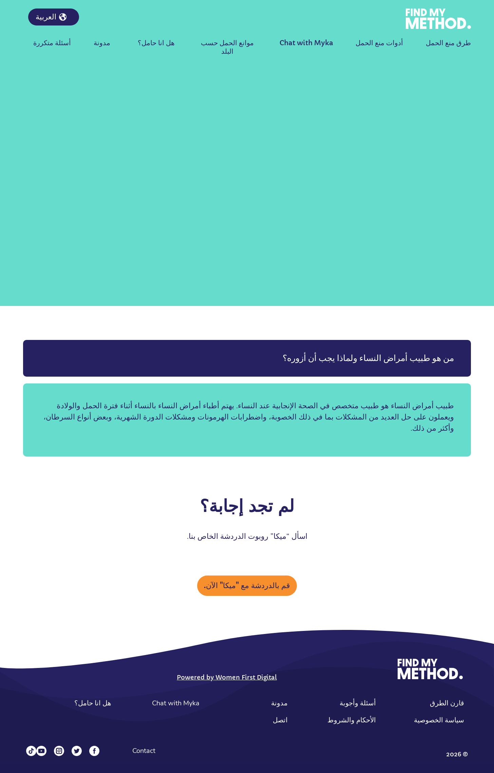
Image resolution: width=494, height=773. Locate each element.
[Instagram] (59, 751)
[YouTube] (41, 751)
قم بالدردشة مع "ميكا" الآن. (247, 585)
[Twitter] (77, 751)
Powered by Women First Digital (227, 677)
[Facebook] (94, 751)
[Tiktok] (31, 751)
